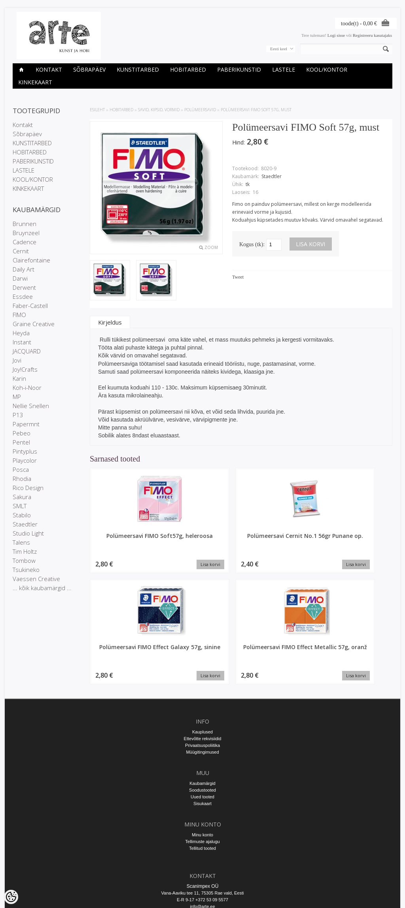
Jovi (17, 360)
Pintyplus (25, 451)
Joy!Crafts (25, 369)
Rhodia (22, 478)
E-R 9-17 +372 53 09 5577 (202, 826)
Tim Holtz (25, 551)
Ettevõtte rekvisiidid (202, 665)
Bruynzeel (26, 233)
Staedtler (25, 524)
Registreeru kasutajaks (372, 35)
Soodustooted (202, 716)
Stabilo (22, 515)
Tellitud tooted (202, 775)
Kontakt (49, 69)
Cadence (24, 242)
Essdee (23, 296)
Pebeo (21, 433)
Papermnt (26, 424)
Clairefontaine (31, 260)
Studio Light (28, 533)
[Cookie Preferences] (11, 897)
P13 (18, 415)
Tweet (238, 277)
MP (17, 397)
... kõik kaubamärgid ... (42, 588)
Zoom (211, 247)
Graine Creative (34, 324)
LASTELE (283, 69)
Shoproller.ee (379, 894)
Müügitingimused (202, 678)
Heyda (21, 333)
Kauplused (202, 658)
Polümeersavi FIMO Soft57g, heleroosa (125, 539)
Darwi (20, 278)
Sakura (22, 497)
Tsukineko (26, 570)
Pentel (21, 442)
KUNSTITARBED (138, 69)
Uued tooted (202, 723)
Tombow (24, 560)
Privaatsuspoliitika (202, 672)
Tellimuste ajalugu (202, 768)
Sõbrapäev (89, 69)
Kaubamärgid (202, 710)
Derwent (24, 287)
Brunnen (24, 224)
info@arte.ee (202, 833)
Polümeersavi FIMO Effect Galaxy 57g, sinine (279, 543)
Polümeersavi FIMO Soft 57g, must (256, 109)
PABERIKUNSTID (239, 69)
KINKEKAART (35, 82)
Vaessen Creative (36, 579)
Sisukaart (202, 730)
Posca (21, 469)
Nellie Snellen (31, 406)
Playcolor (25, 460)
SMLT (19, 506)
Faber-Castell (30, 306)
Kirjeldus (110, 322)
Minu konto (202, 761)
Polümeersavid (200, 109)
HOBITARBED (188, 69)
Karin (19, 378)
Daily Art (23, 269)
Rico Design (28, 488)
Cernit (21, 251)
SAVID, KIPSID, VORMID (159, 109)
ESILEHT (97, 109)
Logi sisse (336, 35)
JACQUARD (27, 351)
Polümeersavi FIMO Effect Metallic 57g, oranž (357, 543)
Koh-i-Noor (27, 387)
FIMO (19, 315)
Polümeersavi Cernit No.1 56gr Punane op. (202, 539)
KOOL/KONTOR (326, 69)
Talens (21, 542)
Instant (22, 342)
